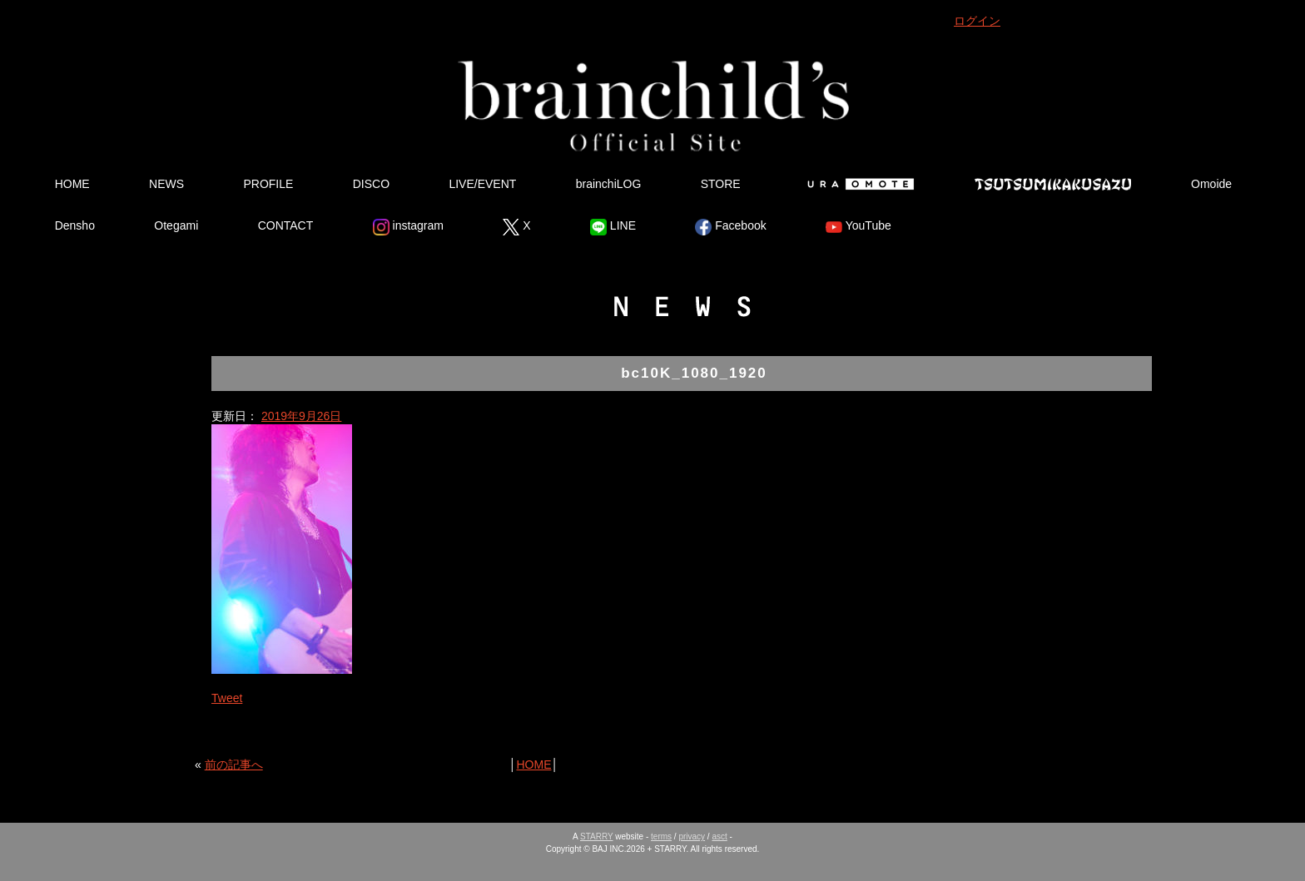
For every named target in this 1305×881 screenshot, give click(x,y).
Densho (75, 225)
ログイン (977, 20)
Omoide (1211, 184)
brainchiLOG (609, 184)
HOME (72, 184)
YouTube (858, 227)
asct (719, 836)
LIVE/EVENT (482, 184)
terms (661, 836)
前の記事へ (234, 764)
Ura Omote (857, 184)
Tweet (226, 698)
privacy (691, 836)
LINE (613, 227)
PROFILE (268, 184)
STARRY (596, 836)
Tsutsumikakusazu (1053, 184)
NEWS (166, 184)
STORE (721, 184)
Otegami (176, 225)
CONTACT (286, 225)
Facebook (730, 227)
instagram (408, 227)
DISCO (371, 184)
